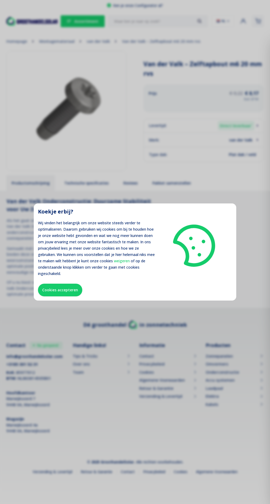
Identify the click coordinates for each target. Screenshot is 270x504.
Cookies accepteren (60, 289)
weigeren (122, 260)
